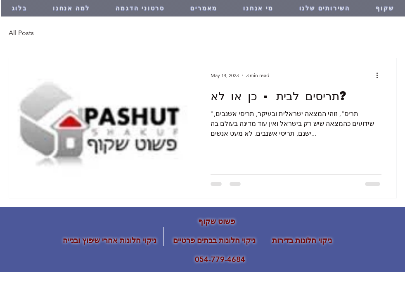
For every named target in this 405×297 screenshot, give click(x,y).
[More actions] (380, 75)
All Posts (21, 33)
